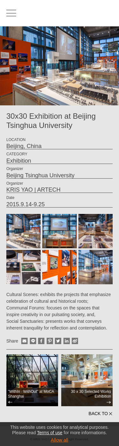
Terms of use (50, 432)
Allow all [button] (59, 439)
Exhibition (18, 161)
